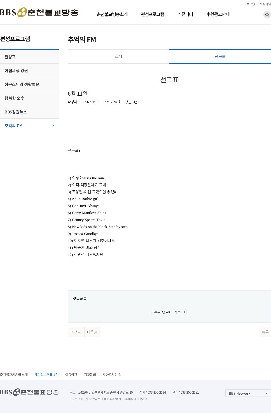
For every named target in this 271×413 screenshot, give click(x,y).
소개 (118, 56)
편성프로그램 (152, 14)
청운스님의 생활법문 (22, 84)
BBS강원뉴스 (16, 112)
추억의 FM (13, 125)
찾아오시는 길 (112, 374)
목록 (265, 332)
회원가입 (265, 4)
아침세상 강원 (16, 70)
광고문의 (90, 374)
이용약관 (71, 374)
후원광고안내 (217, 14)
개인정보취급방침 (46, 374)
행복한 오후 (14, 98)
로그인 (250, 4)
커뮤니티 (185, 14)
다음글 (92, 332)
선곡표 (220, 56)
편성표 (10, 57)
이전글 (75, 332)
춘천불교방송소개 (112, 14)
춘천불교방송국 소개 (14, 374)
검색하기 (267, 14)
